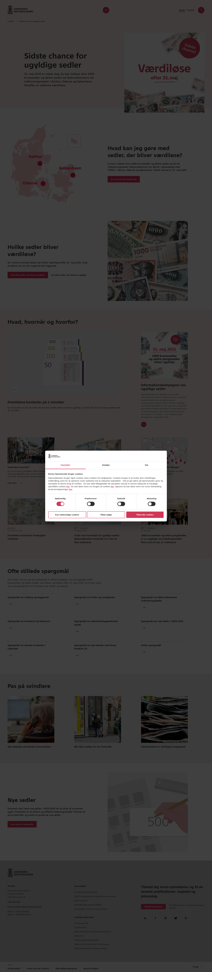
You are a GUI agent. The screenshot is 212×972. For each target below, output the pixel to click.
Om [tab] (146, 465)
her (68, 486)
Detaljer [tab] (106, 465)
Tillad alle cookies (144, 515)
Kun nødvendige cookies (67, 515)
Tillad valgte (106, 515)
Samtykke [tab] (65, 465)
